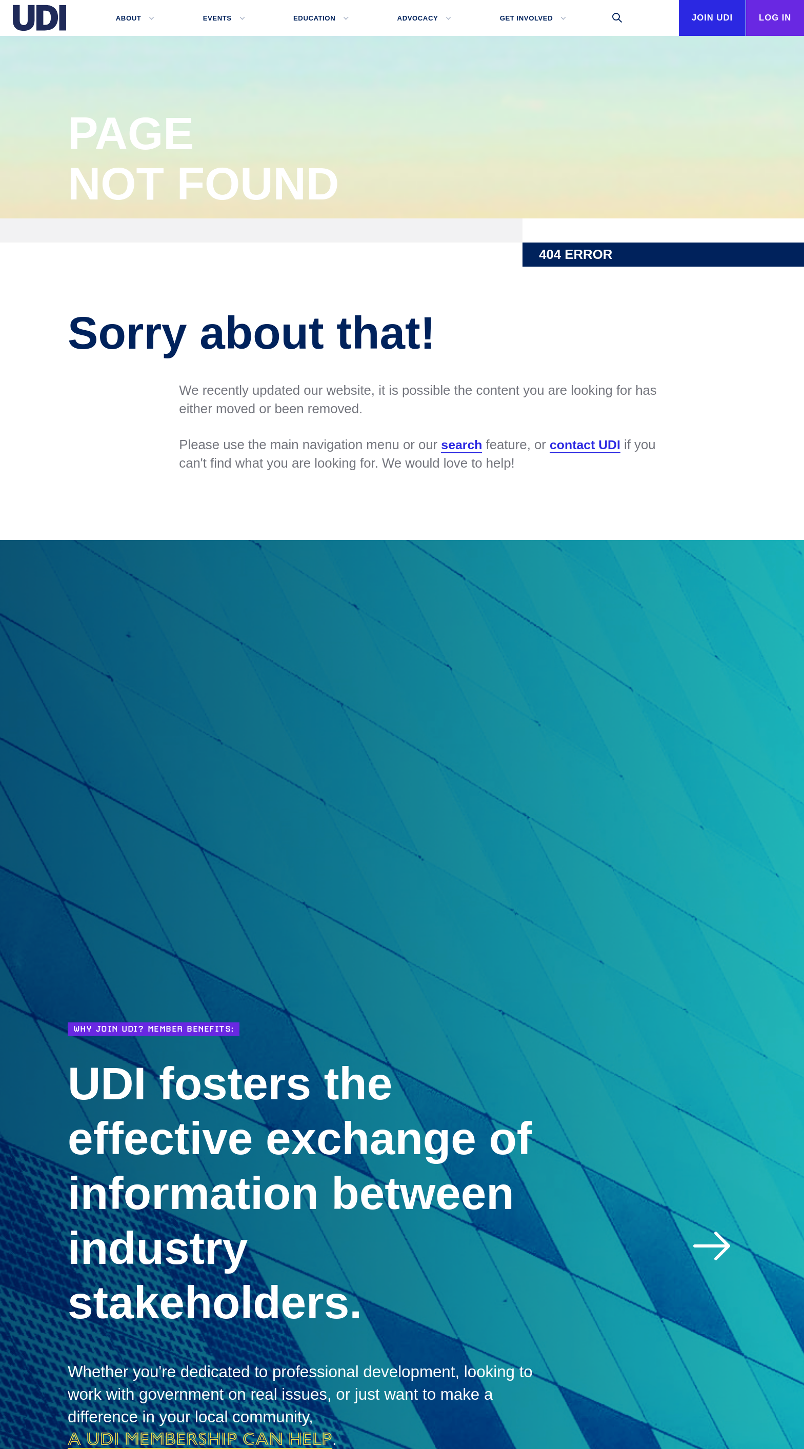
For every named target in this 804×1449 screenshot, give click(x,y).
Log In (771, 18)
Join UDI (699, 54)
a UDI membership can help (209, 1438)
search (462, 445)
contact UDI (588, 445)
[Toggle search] (605, 18)
